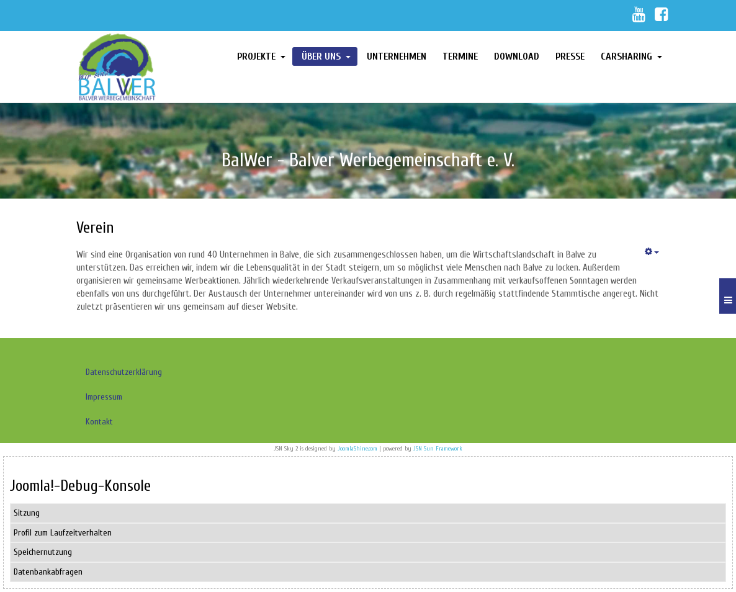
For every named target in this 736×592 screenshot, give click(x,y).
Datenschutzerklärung (124, 372)
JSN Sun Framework (437, 448)
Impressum (104, 397)
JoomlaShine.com (357, 448)
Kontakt (99, 421)
